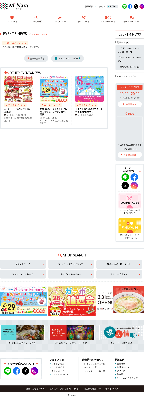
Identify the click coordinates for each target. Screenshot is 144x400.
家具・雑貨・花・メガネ (118, 264)
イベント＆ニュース (131, 21)
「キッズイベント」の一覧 (129, 59)
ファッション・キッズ (22, 274)
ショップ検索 (36, 21)
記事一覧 (123, 42)
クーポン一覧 (90, 367)
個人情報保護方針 (92, 389)
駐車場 (120, 374)
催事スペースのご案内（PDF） (64, 389)
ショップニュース (60, 21)
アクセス (101, 6)
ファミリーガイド (108, 21)
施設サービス (123, 367)
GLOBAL (113, 6)
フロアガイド (12, 21)
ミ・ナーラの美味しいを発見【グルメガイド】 (129, 211)
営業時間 (89, 6)
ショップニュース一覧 (94, 364)
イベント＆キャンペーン (15, 105)
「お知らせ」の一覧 (129, 67)
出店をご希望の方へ (35, 389)
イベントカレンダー (66, 58)
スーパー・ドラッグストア (70, 264)
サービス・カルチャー (70, 274)
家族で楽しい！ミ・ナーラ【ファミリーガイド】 (130, 236)
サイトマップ (111, 389)
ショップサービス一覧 (94, 371)
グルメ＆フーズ (22, 264)
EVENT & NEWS (130, 34)
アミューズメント (118, 274)
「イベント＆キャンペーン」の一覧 (129, 50)
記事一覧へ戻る (37, 58)
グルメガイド (84, 21)
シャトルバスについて (127, 378)
